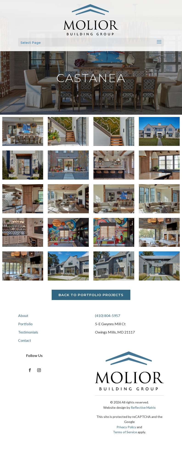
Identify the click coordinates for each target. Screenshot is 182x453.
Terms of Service (125, 432)
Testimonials (28, 332)
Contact (24, 340)
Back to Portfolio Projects (91, 295)
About (23, 315)
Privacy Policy (126, 427)
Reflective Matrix (143, 407)
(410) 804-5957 (107, 315)
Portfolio (25, 324)
